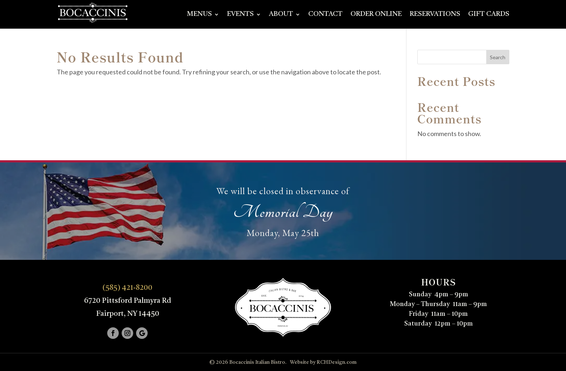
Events (240, 15)
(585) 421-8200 (127, 288)
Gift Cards (488, 15)
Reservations (435, 15)
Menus (199, 15)
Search (497, 57)
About (281, 15)
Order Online (376, 15)
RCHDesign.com (337, 362)
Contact (325, 15)
